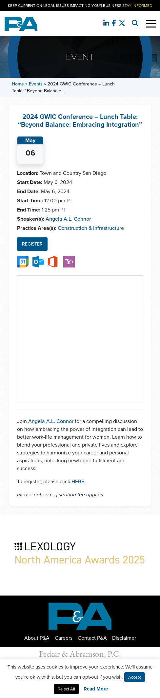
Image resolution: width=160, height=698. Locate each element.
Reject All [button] (66, 689)
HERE (77, 481)
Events (36, 84)
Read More (96, 688)
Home (18, 84)
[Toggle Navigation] (151, 23)
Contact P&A (92, 638)
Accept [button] (134, 677)
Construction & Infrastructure (91, 228)
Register (32, 244)
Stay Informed (137, 6)
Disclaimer (124, 638)
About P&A (37, 638)
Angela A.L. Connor (68, 219)
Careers (63, 638)
